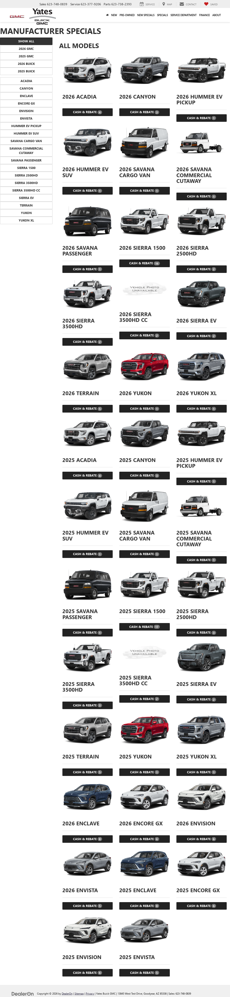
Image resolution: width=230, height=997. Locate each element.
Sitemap (79, 993)
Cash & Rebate (87, 112)
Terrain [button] (26, 205)
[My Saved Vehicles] (211, 4)
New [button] (114, 15)
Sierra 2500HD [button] (26, 175)
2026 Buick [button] (26, 64)
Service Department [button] (183, 15)
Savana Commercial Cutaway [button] (26, 150)
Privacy (90, 993)
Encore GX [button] (26, 103)
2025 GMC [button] (26, 56)
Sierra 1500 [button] (26, 168)
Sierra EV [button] (26, 198)
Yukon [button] (26, 213)
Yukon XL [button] (26, 220)
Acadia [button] (26, 81)
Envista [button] (26, 118)
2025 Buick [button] (26, 71)
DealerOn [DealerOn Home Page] (67, 993)
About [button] (216, 15)
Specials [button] (162, 15)
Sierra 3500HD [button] (26, 183)
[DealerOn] (22, 993)
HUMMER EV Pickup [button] (26, 126)
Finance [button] (204, 15)
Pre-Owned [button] (127, 15)
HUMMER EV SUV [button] (26, 133)
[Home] (107, 15)
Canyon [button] (26, 88)
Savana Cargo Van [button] (26, 141)
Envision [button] (26, 111)
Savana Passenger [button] (26, 160)
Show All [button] (26, 41)
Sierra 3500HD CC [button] (26, 190)
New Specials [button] (145, 15)
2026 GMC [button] (26, 49)
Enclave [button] (26, 96)
